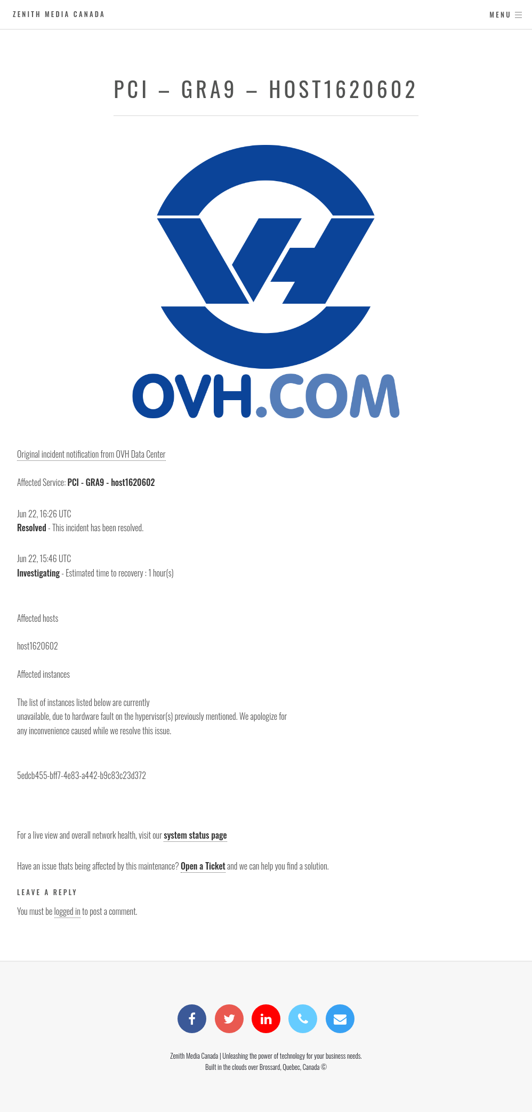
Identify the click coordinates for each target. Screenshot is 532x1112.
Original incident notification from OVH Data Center (91, 454)
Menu (500, 15)
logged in (67, 911)
